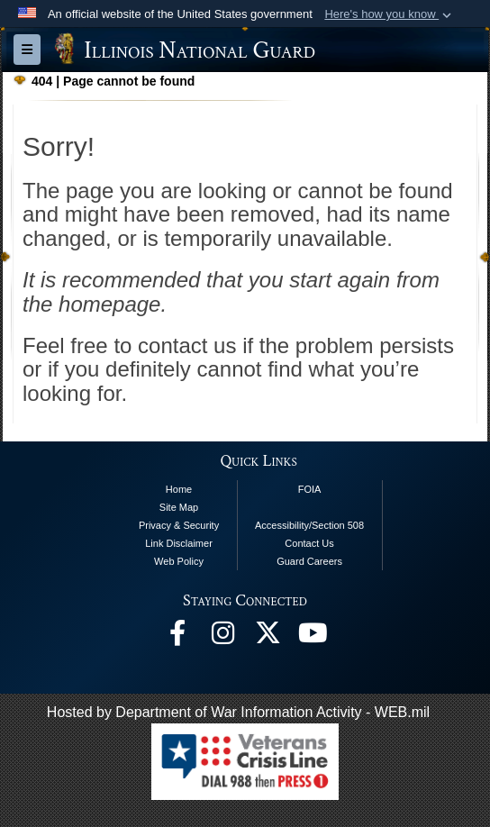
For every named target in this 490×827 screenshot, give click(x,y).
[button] (389, 14)
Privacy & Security (179, 525)
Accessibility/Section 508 (309, 525)
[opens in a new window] (267, 637)
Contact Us (309, 543)
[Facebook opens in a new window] (177, 637)
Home (179, 489)
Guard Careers (309, 561)
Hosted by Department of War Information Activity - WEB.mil (238, 712)
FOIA (310, 489)
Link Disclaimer (179, 543)
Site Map (178, 507)
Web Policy (179, 561)
